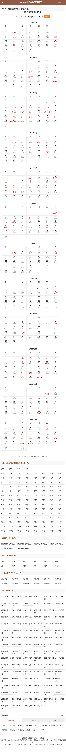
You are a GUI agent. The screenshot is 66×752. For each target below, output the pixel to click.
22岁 (43, 478)
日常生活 (54, 720)
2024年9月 (33, 314)
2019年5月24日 (5, 680)
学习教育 (11, 720)
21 (5, 45)
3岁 (18, 469)
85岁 (35, 513)
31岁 (51, 482)
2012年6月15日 (48, 646)
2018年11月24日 (27, 673)
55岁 (51, 495)
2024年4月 (33, 133)
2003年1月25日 (16, 659)
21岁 (35, 478)
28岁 (27, 482)
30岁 (43, 482)
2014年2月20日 (59, 673)
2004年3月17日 (48, 598)
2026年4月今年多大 (56, 544)
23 (22, 45)
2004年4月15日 (37, 693)
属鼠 (2, 561)
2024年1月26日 (27, 598)
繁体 (59, 2)
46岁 (43, 491)
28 (5, 50)
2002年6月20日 (48, 652)
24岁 (59, 478)
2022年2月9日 (59, 596)
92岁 (27, 517)
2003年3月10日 (27, 639)
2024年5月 (33, 168)
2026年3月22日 (27, 700)
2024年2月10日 (59, 646)
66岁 (11, 504)
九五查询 (30, 738)
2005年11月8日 (59, 666)
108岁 (27, 526)
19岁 (19, 478)
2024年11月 (33, 384)
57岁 (3, 500)
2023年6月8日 (38, 624)
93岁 (35, 517)
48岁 (59, 491)
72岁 (59, 504)
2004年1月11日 (37, 652)
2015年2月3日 (59, 624)
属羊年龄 (15, 583)
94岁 (43, 517)
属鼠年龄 (4, 579)
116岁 (27, 531)
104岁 (60, 522)
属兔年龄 (36, 579)
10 (30, 36)
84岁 (27, 513)
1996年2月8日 (59, 610)
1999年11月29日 (37, 611)
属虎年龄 (26, 579)
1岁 (2, 469)
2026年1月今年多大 (8, 544)
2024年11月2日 (37, 618)
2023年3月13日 (16, 693)
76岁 (27, 509)
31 (30, 50)
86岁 (43, 513)
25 (38, 45)
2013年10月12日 (48, 605)
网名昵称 (21, 730)
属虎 (24, 561)
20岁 (27, 478)
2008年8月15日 (5, 700)
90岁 (11, 517)
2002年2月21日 (37, 700)
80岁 (59, 509)
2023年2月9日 (59, 692)
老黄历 (42, 738)
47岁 (51, 491)
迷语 (35, 730)
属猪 (56, 566)
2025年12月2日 (16, 639)
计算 (46, 16)
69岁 (35, 504)
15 (14, 41)
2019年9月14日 (37, 598)
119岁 (52, 531)
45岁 (35, 491)
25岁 (3, 482)
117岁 (35, 531)
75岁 (19, 509)
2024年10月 (33, 349)
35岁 (19, 487)
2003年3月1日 (17, 624)
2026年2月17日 (16, 598)
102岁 (44, 522)
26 (47, 45)
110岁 (44, 526)
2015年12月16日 (37, 659)
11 (38, 36)
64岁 (59, 500)
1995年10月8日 (5, 605)
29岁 (35, 482)
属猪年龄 (58, 583)
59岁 (19, 500)
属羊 (13, 566)
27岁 (19, 482)
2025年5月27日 (37, 666)
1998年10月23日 (16, 666)
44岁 (27, 491)
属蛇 (56, 561)
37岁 (35, 487)
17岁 (3, 478)
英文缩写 (60, 725)
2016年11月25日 (27, 666)
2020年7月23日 (59, 605)
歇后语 (28, 730)
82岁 (11, 513)
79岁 (51, 509)
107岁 (19, 526)
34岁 (11, 487)
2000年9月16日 (5, 687)
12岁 (27, 473)
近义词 (12, 725)
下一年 (46, 456)
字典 (42, 730)
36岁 (27, 487)
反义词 (20, 725)
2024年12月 (33, 419)
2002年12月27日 (16, 652)
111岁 (52, 526)
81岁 (3, 513)
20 (55, 41)
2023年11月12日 (27, 611)
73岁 (3, 509)
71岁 (51, 504)
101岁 (35, 522)
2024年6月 (33, 203)
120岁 (60, 531)
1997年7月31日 (16, 680)
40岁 (59, 487)
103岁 (52, 522)
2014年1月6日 (27, 603)
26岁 (11, 482)
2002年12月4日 (16, 632)
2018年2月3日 (27, 678)
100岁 (27, 522)
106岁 (11, 526)
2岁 (10, 469)
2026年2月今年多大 (24, 544)
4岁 (26, 469)
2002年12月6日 (37, 639)
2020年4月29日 (16, 707)
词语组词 (13, 730)
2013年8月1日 (49, 610)
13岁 (35, 473)
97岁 (3, 522)
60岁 (27, 500)
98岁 (11, 522)
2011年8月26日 (5, 652)
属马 (2, 566)
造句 (3, 725)
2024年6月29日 (59, 700)
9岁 (2, 473)
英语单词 (44, 725)
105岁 (3, 526)
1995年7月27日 (27, 659)
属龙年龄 (47, 579)
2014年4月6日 (38, 644)
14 (5, 41)
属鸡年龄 (36, 583)
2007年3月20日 (48, 700)
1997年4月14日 (37, 687)
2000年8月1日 (49, 678)
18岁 (11, 478)
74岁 (11, 509)
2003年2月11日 (59, 618)
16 (22, 41)
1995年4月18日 (27, 707)
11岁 (19, 473)
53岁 (35, 495)
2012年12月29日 (16, 605)
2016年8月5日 (17, 671)
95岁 (51, 517)
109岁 (35, 526)
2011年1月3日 (27, 617)
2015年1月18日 (37, 605)
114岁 (11, 531)
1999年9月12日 (48, 632)
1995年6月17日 (27, 693)
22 (14, 45)
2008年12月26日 (48, 693)
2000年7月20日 (37, 680)
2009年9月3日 (38, 671)
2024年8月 (33, 278)
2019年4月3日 (6, 644)
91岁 (19, 517)
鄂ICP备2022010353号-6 (54, 744)
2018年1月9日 (38, 706)
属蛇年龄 (58, 579)
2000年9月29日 (5, 632)
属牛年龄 (15, 579)
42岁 (11, 491)
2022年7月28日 (48, 625)
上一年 (19, 456)
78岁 (43, 509)
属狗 (45, 566)
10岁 (11, 473)
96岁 (59, 517)
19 (47, 41)
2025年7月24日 (48, 618)
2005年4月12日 (5, 611)
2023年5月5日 (27, 630)
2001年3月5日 (6, 658)
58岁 (11, 500)
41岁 (3, 491)
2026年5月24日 (27, 625)
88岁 (59, 513)
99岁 (19, 522)
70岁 (43, 504)
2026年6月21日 (27, 652)
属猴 (24, 566)
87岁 (51, 513)
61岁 (35, 500)
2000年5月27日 (16, 700)
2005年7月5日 (6, 617)
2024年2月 (33, 57)
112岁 (60, 526)
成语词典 (52, 725)
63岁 (51, 500)
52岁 (27, 495)
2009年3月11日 (59, 632)
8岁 (59, 469)
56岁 (59, 495)
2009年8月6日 (17, 644)
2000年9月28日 (16, 687)
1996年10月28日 (48, 639)
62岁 (43, 500)
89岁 (3, 517)
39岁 (51, 487)
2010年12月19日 (59, 680)
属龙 (45, 561)
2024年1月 (33, 22)
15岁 (51, 473)
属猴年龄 (26, 583)
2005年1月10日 (48, 673)
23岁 (51, 478)
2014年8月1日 (59, 685)
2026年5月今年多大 (8, 548)
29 (14, 50)
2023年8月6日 (17, 610)
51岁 (19, 495)
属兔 (35, 561)
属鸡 (35, 566)
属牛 (13, 561)
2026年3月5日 (49, 658)
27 (55, 45)
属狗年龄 (47, 583)
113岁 (3, 531)
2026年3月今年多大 (40, 544)
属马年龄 (4, 583)
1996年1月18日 (59, 659)
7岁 (51, 469)
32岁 (59, 482)
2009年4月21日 (48, 666)
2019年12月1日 (16, 618)
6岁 (43, 469)
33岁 (3, 487)
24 (30, 45)
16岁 (59, 473)
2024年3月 (33, 93)
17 (30, 41)
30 (22, 50)
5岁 (34, 469)
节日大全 (29, 725)
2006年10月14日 (48, 687)
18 (39, 41)
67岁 (19, 504)
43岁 (19, 491)
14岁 (43, 473)
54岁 (43, 495)
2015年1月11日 (5, 707)
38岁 (43, 487)
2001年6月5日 (6, 596)
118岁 (44, 531)
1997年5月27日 (27, 646)
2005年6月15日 (59, 639)
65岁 (3, 504)
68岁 (27, 504)
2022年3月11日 (5, 666)
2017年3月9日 (27, 685)
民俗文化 (33, 720)
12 (47, 36)
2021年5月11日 (5, 639)
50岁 (11, 495)
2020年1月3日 (6, 624)
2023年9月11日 (5, 673)
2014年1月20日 (59, 652)
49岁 (3, 495)
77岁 (35, 509)
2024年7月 (33, 243)
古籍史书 (36, 738)
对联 (35, 725)
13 (55, 36)
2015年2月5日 (6, 692)
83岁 (19, 513)
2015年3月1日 (38, 630)
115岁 (19, 531)
